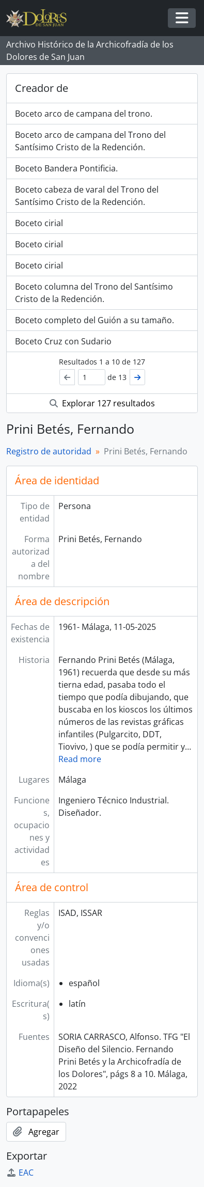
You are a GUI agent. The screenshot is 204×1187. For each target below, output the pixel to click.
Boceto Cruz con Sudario (63, 341)
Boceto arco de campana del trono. (83, 113)
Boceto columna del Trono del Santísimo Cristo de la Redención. (94, 293)
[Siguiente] (137, 377)
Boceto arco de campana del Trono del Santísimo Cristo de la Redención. (90, 141)
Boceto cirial (39, 223)
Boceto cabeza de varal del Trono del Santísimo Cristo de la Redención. (87, 196)
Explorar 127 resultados (102, 403)
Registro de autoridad (48, 451)
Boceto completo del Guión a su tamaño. (94, 320)
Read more (79, 759)
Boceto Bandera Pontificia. (66, 168)
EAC (20, 1172)
